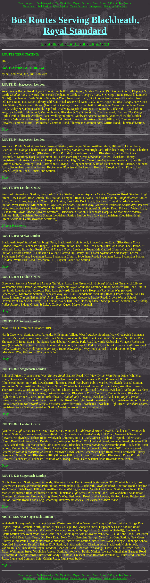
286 (69, 44)
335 (76, 44)
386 (91, 44)
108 (55, 44)
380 (84, 44)
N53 (106, 44)
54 (48, 44)
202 (62, 44)
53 (42, 44)
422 (98, 44)
